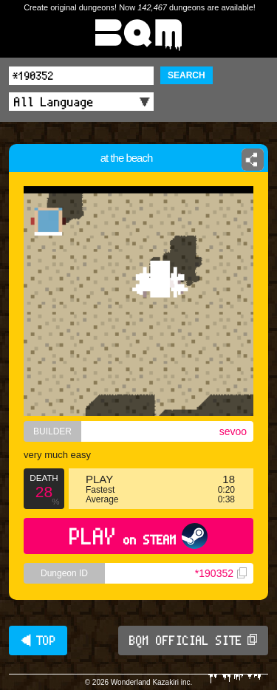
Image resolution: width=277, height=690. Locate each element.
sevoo (233, 431)
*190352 (221, 573)
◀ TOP (38, 640)
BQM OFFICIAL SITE (193, 640)
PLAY (138, 536)
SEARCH (186, 75)
